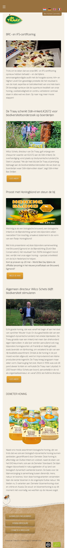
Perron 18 (45, 541)
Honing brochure (20, 523)
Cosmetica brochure (20, 530)
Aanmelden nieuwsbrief (20, 516)
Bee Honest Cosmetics (52, 14)
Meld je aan (14, 276)
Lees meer (13, 178)
